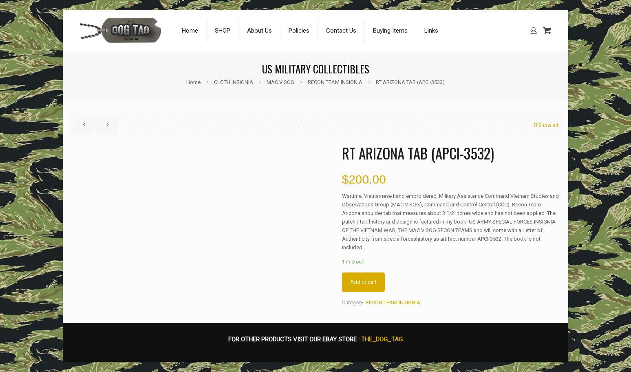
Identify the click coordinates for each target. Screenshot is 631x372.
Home (193, 82)
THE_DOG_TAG (382, 339)
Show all (545, 125)
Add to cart (363, 282)
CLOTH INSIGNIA (233, 82)
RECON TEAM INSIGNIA (335, 82)
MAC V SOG (280, 82)
